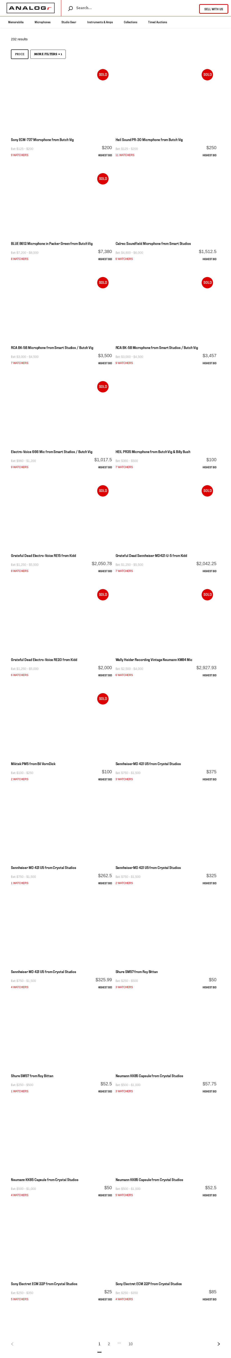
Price (19, 54)
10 (131, 1344)
